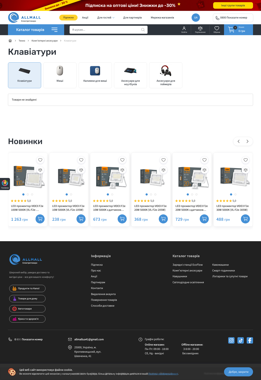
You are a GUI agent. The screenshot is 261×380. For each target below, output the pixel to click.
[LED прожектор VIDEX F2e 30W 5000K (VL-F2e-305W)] (233, 184)
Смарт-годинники (223, 271)
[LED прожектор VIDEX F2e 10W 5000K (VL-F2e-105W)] (69, 184)
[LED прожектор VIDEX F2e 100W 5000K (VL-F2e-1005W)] (28, 184)
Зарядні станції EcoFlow (188, 265)
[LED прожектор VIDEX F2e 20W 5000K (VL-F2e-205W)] (151, 184)
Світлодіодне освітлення (188, 282)
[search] (109, 30)
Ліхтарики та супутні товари (230, 276)
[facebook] (250, 340)
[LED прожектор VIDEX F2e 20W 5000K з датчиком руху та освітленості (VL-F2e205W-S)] (192, 184)
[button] (238, 141)
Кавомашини (220, 265)
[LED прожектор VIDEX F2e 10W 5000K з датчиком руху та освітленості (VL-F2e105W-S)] (110, 184)
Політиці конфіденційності (163, 374)
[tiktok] (240, 340)
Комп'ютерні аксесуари (187, 271)
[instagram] (231, 340)
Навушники (180, 276)
